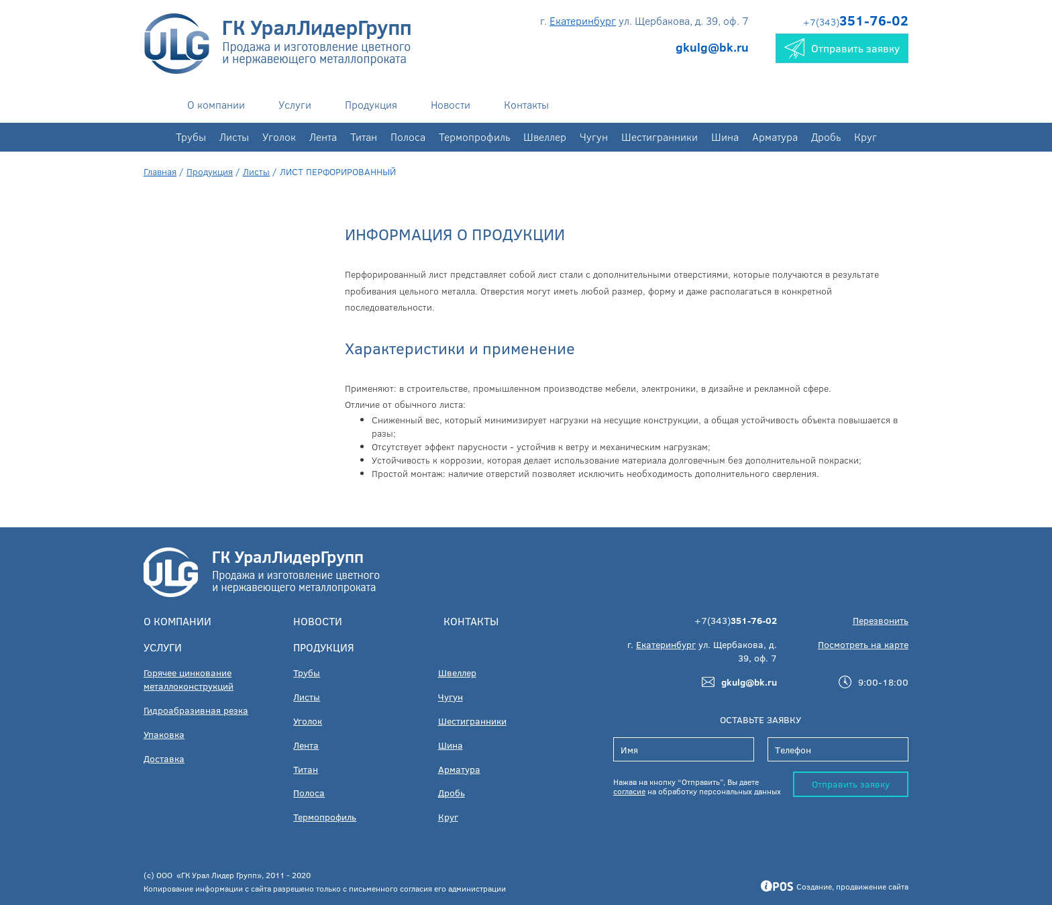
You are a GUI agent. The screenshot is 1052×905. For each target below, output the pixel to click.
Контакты (526, 104)
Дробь (826, 136)
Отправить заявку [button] (842, 48)
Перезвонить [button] (880, 620)
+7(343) (855, 21)
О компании (216, 104)
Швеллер (544, 136)
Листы (234, 136)
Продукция (371, 104)
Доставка (164, 758)
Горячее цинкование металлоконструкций (188, 679)
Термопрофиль (474, 136)
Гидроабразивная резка (196, 710)
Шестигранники (659, 136)
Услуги (294, 104)
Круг (865, 136)
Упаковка (164, 734)
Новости (450, 104)
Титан (363, 136)
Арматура (775, 136)
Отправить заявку (851, 784)
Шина (725, 136)
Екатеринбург (582, 20)
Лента (323, 136)
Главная (160, 171)
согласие (629, 791)
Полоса (407, 136)
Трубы (191, 136)
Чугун (594, 136)
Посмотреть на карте (863, 644)
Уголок (279, 136)
